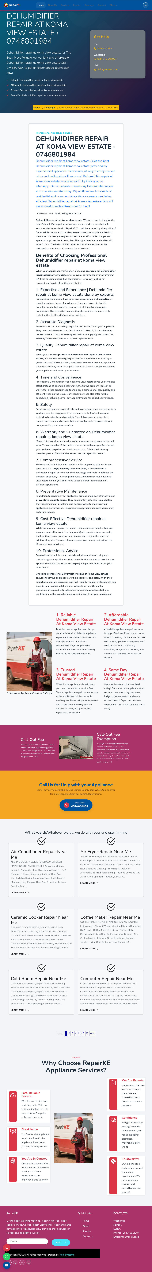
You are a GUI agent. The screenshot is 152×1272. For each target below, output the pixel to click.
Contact (102, 5)
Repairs (77, 5)
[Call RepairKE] (145, 5)
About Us (52, 5)
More (112, 5)
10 (87, 1033)
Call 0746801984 (45, 213)
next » (92, 1033)
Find (61, 1240)
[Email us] (6, 1265)
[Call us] (6, 1248)
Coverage (89, 5)
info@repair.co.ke (105, 69)
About (86, 1226)
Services (65, 5)
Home (41, 5)
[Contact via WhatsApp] (6, 1256)
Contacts (88, 1236)
